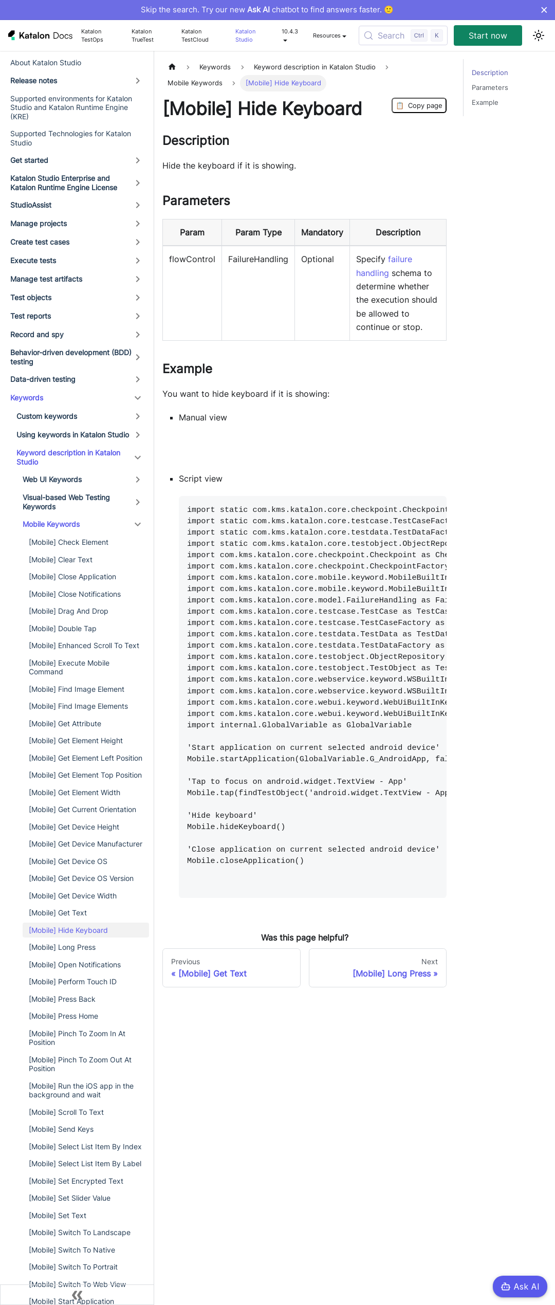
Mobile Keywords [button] (51, 524)
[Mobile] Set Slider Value (69, 1197)
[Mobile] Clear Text (60, 559)
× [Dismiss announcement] (544, 10)
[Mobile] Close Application (72, 576)
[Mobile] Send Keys (61, 1129)
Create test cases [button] (39, 241)
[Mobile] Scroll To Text (66, 1112)
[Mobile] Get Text (58, 912)
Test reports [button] (30, 315)
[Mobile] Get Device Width (73, 895)
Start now (488, 35)
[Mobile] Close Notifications (75, 594)
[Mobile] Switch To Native (72, 1249)
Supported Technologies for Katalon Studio (70, 138)
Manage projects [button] (38, 223)
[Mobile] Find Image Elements (78, 706)
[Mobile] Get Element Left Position (85, 757)
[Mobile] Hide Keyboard (68, 930)
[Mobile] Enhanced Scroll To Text (84, 645)
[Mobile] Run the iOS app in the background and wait (81, 1090)
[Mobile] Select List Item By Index (85, 1146)
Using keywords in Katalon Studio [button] (72, 434)
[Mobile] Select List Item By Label (85, 1163)
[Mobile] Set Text (57, 1215)
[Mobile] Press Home (63, 1016)
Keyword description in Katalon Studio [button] (68, 457)
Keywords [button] (26, 397)
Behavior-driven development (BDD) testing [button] (71, 357)
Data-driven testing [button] (43, 379)
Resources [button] (327, 35)
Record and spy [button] (37, 334)
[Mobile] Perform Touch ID (73, 981)
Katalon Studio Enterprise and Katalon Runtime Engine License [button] (63, 183)
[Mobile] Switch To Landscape (80, 1232)
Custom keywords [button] (46, 416)
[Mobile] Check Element (68, 542)
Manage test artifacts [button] (46, 278)
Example (485, 102)
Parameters (490, 87)
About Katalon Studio (45, 62)
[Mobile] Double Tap (63, 628)
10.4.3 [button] (290, 31)
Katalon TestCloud (195, 35)
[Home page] (172, 67)
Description (490, 73)
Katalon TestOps (92, 35)
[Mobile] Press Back (62, 999)
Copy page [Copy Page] (419, 105)
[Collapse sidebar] (77, 1294)
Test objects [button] (30, 297)
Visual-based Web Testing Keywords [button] (66, 502)
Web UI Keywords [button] (52, 479)
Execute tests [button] (33, 260)
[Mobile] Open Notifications (75, 964)
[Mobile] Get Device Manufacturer (85, 843)
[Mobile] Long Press (62, 947)
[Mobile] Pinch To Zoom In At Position (77, 1038)
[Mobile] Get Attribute (65, 723)
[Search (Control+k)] (403, 35)
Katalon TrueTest (143, 35)
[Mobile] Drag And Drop (68, 610)
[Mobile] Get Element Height (76, 740)
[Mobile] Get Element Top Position (85, 774)
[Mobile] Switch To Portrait (73, 1266)
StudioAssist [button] (30, 204)
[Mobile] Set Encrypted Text (76, 1181)
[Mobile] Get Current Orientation (82, 809)
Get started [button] (29, 160)
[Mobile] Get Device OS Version (81, 878)
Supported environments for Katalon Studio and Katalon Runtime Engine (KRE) (71, 107)
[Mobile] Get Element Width (74, 792)
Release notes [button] (33, 80)
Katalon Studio (245, 35)
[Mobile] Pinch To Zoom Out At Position (80, 1064)
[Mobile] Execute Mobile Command (69, 667)
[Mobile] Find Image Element (76, 689)
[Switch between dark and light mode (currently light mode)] (538, 35)
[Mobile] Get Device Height (74, 826)
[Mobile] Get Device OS (68, 861)
